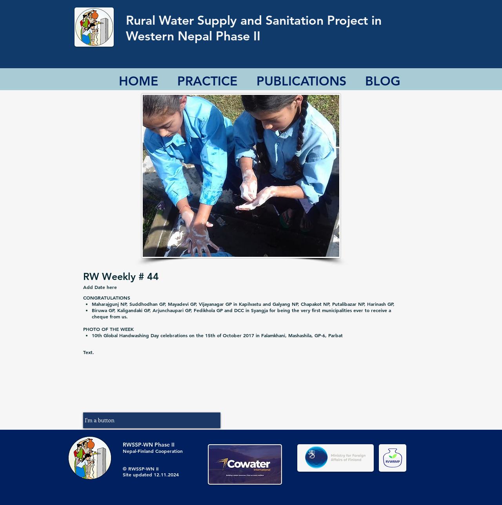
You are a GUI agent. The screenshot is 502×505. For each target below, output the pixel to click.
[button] (151, 420)
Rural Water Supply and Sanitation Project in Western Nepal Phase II (254, 28)
